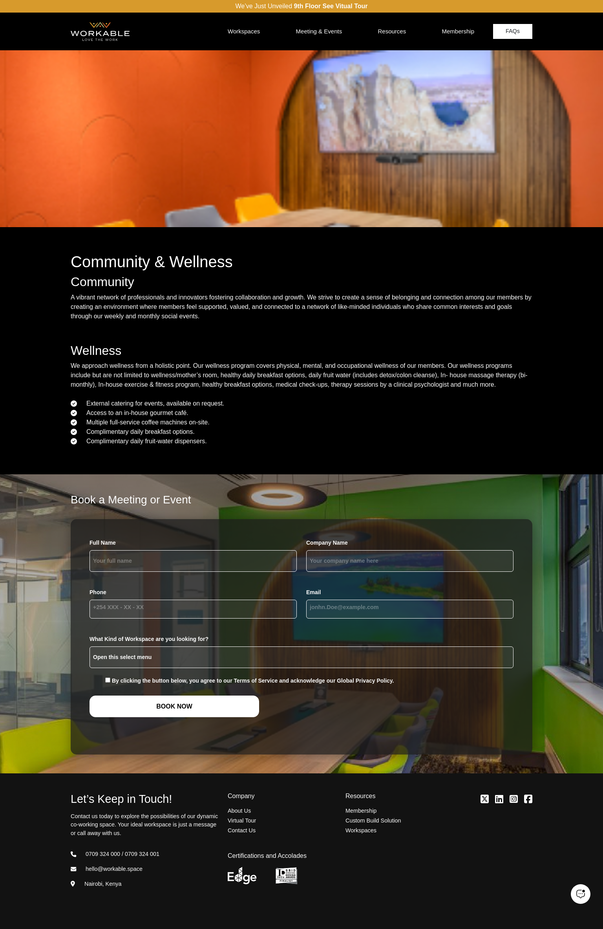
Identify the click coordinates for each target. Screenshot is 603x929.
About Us (239, 811)
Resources (392, 31)
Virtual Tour (242, 820)
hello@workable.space (107, 869)
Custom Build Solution (373, 820)
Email (313, 592)
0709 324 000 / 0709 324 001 (115, 854)
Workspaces (244, 31)
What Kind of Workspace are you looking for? (149, 639)
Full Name (103, 543)
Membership (458, 31)
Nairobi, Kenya (96, 884)
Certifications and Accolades (267, 855)
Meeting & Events (319, 31)
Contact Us (242, 830)
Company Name (327, 543)
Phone (98, 592)
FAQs (513, 31)
